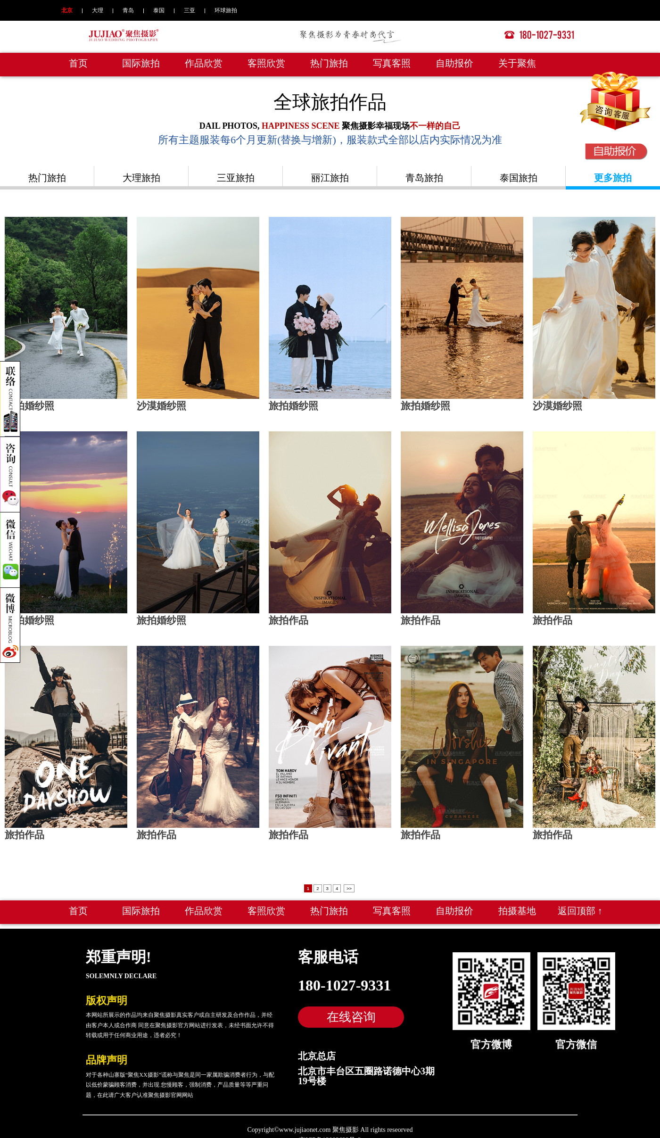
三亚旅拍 (236, 178)
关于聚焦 (517, 63)
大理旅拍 (141, 178)
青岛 (128, 10)
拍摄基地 (517, 905)
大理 (97, 10)
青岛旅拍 (424, 178)
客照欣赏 (266, 63)
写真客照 (392, 63)
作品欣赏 (204, 63)
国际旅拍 (141, 63)
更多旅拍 (613, 178)
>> (349, 882)
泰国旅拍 (518, 178)
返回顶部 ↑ (580, 905)
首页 (78, 63)
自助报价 (454, 63)
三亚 (189, 10)
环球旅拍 (225, 10)
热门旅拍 (329, 63)
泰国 (159, 10)
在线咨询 (351, 1011)
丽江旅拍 (330, 178)
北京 (67, 10)
